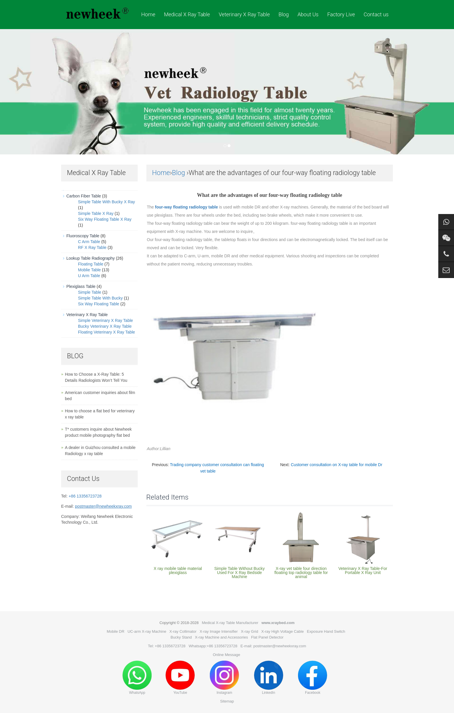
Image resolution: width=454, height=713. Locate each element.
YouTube (180, 678)
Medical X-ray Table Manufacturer (230, 623)
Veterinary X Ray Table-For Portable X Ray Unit (362, 570)
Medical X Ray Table (187, 14)
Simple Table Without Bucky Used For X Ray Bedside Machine (239, 572)
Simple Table (89, 292)
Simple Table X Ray (96, 213)
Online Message (226, 655)
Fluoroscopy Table (82, 235)
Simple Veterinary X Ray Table (105, 320)
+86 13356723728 (85, 496)
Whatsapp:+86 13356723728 (213, 646)
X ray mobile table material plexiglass (178, 570)
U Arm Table (89, 275)
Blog (284, 14)
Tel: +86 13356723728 (166, 646)
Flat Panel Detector (267, 637)
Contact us (376, 14)
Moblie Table (89, 270)
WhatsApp (137, 678)
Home (148, 14)
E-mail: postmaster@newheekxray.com (273, 646)
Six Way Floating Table (98, 304)
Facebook (312, 678)
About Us (307, 14)
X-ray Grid (249, 631)
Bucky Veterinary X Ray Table (105, 326)
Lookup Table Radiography (90, 258)
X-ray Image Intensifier (219, 631)
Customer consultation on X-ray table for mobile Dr (336, 464)
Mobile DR (116, 631)
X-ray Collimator (182, 631)
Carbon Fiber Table (83, 196)
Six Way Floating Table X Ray (105, 219)
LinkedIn (268, 678)
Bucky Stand (181, 637)
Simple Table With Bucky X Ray (106, 201)
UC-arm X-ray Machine (146, 631)
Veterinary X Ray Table (244, 14)
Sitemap (227, 701)
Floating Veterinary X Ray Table (106, 332)
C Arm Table (89, 241)
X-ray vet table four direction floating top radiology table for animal (301, 572)
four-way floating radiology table (186, 207)
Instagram (224, 678)
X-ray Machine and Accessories (221, 637)
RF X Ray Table (92, 247)
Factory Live (341, 14)
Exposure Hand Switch (326, 631)
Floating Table (90, 264)
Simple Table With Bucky (100, 298)
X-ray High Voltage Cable (282, 631)
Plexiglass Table (80, 286)
